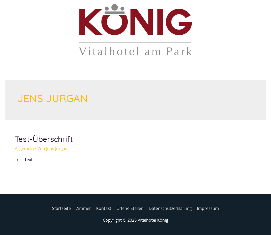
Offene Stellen (130, 208)
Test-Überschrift (44, 139)
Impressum (208, 208)
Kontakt (103, 208)
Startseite (61, 208)
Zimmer (83, 208)
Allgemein (24, 148)
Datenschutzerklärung (170, 208)
